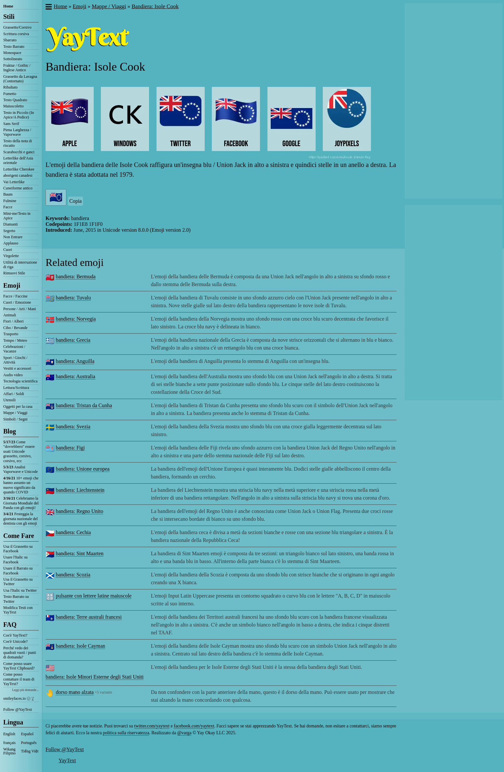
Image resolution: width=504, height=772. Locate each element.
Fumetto (9, 93)
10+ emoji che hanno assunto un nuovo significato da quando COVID (20, 485)
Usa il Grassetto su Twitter (18, 581)
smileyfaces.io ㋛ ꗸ (18, 698)
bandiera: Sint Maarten (79, 553)
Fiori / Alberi (13, 321)
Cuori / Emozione (17, 302)
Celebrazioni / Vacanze (14, 348)
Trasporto (10, 334)
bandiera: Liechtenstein (80, 490)
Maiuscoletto (13, 106)
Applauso (10, 243)
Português (29, 742)
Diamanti (10, 224)
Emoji (11, 285)
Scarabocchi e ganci (18, 152)
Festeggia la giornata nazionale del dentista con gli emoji (20, 519)
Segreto (9, 230)
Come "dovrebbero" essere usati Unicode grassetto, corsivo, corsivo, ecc (19, 451)
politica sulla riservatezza (126, 732)
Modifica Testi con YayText (18, 609)
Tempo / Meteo (15, 340)
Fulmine (9, 201)
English (9, 734)
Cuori (7, 249)
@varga (184, 732)
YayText (67, 760)
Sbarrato (10, 40)
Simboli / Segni (15, 419)
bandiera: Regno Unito (79, 511)
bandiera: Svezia (73, 426)
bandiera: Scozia (73, 574)
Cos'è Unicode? (15, 641)
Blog (9, 431)
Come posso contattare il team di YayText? (18, 679)
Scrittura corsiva (16, 34)
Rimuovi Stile (14, 273)
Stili (8, 16)
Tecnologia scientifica (20, 381)
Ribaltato (10, 87)
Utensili (9, 400)
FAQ (10, 624)
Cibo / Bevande (15, 327)
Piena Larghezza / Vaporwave (17, 132)
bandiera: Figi (70, 447)
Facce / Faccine (15, 296)
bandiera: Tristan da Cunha (84, 405)
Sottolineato (12, 59)
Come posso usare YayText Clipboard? (18, 665)
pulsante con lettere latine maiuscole (93, 596)
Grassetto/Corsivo (17, 27)
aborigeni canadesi (18, 175)
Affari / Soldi (13, 394)
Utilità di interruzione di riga (20, 264)
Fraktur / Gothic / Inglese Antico (17, 67)
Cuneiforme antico (18, 188)
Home (8, 6)
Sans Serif (11, 123)
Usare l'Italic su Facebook (15, 559)
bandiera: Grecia (73, 340)
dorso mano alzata (74, 692)
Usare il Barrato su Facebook (18, 570)
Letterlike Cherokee (18, 169)
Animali (9, 315)
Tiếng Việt (30, 751)
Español (27, 734)
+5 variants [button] (103, 692)
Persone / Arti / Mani (19, 309)
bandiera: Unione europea (82, 469)
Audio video (13, 375)
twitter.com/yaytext (152, 726)
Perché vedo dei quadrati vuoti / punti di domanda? (19, 653)
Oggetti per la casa (18, 406)
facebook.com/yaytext (194, 726)
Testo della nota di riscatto (17, 143)
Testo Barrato (13, 46)
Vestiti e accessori (17, 368)
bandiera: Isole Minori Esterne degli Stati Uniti (94, 677)
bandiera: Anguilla (75, 361)
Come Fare (18, 535)
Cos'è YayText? (15, 635)
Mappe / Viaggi (15, 412)
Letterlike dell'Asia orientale (18, 160)
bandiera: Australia (75, 376)
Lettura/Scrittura (16, 387)
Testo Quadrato (15, 100)
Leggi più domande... (25, 690)
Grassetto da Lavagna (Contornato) (20, 78)
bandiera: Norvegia (76, 319)
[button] (48, 7)
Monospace (12, 52)
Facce (7, 207)
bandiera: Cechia (73, 532)
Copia (75, 201)
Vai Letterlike (14, 182)
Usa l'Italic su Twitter (20, 590)
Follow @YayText (17, 709)
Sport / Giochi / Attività (15, 360)
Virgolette (11, 256)
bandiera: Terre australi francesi (88, 617)
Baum (8, 194)
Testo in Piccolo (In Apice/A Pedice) (18, 114)
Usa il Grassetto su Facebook (18, 548)
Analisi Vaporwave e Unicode (20, 469)
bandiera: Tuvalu (73, 297)
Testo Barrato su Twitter (16, 598)
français (9, 742)
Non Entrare (12, 237)
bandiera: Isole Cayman (80, 646)
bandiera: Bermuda (75, 276)
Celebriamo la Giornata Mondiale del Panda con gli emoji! (21, 503)
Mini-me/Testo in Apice (16, 215)
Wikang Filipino (9, 751)
